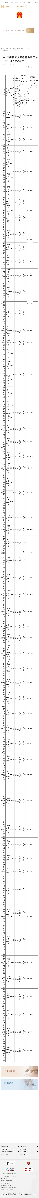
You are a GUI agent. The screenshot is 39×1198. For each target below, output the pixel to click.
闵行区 (14, 50)
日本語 (11, 2)
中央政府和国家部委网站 (7, 1151)
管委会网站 (23, 1149)
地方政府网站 (23, 1151)
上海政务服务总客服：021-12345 (8, 1183)
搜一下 (30, 30)
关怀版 (25, 6)
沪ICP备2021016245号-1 (7, 1185)
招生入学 (27, 48)
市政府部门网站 (5, 1146)
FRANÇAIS (30, 2)
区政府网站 (23, 1146)
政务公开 (8, 48)
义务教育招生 (7, 50)
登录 (15, 6)
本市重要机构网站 (5, 1149)
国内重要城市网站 (5, 1154)
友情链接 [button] (22, 1154)
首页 (2, 48)
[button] (5, 1146)
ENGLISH (3, 2)
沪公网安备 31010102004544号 (8, 1187)
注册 (20, 6)
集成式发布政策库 (18, 48)
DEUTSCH (22, 2)
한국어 (16, 2)
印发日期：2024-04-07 (8, 65)
